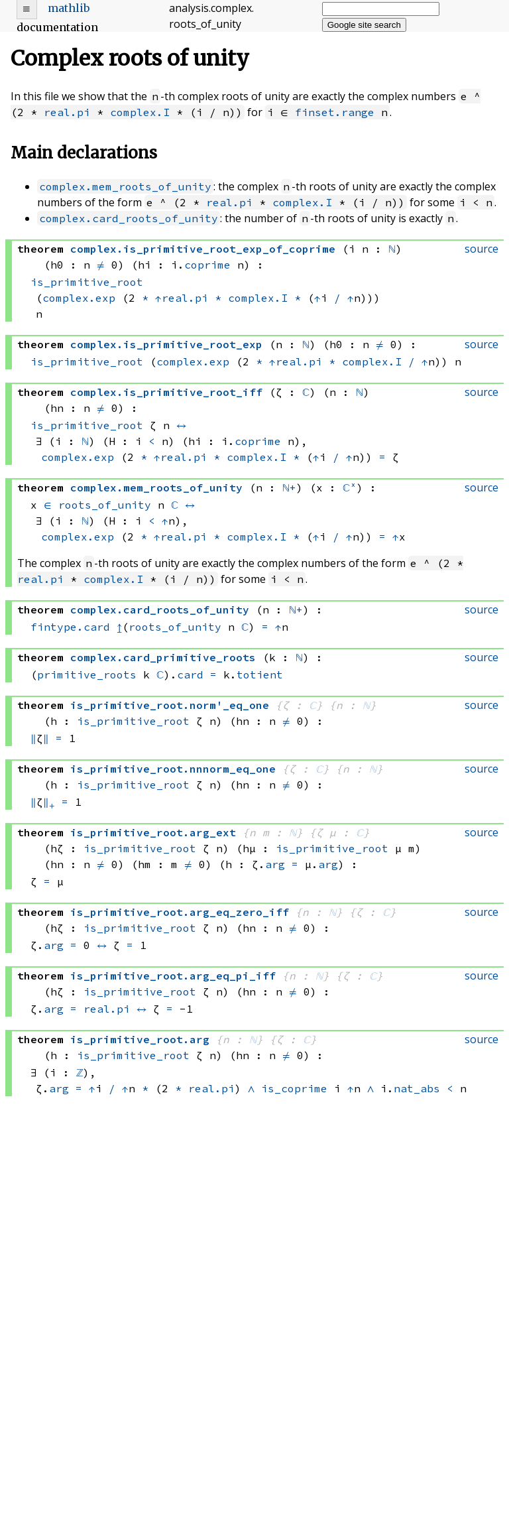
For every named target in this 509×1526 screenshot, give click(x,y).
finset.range (334, 112)
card (190, 674)
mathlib (68, 8)
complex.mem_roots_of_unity (125, 186)
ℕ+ (289, 487)
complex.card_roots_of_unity (128, 218)
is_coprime (294, 1088)
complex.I (140, 112)
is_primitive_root (86, 281)
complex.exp (78, 297)
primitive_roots (87, 674)
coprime (207, 264)
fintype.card (70, 626)
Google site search (364, 25)
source (481, 248)
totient (260, 674)
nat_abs (417, 1088)
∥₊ (49, 801)
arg (275, 864)
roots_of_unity (104, 504)
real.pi (67, 112)
